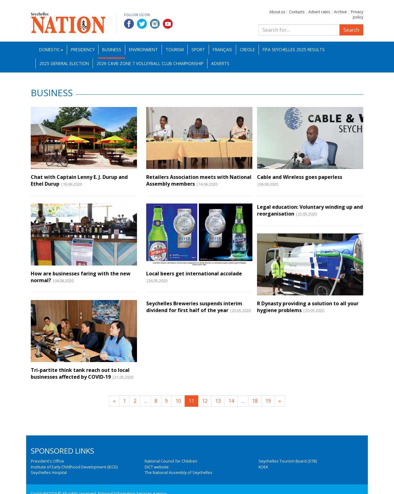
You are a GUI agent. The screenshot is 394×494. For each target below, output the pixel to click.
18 (255, 400)
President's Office (47, 461)
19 (268, 400)
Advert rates (319, 11)
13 (218, 400)
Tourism (175, 49)
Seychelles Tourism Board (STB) (288, 461)
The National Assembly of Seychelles (178, 472)
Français (222, 49)
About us (277, 11)
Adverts (220, 63)
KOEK (263, 467)
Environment (143, 49)
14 (231, 400)
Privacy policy (357, 14)
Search (351, 30)
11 (191, 400)
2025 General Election (64, 63)
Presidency (82, 49)
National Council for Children (171, 461)
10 (178, 400)
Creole (247, 49)
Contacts (296, 11)
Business (111, 49)
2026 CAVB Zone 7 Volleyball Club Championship (150, 63)
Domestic (51, 49)
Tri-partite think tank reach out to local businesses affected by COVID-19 (80, 373)
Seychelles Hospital (49, 472)
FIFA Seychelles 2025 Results (294, 49)
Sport (198, 49)
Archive (340, 11)
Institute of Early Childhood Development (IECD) (74, 467)
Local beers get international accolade (194, 273)
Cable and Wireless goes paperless (299, 177)
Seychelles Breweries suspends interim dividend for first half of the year (194, 307)
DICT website (157, 467)
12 (204, 400)
